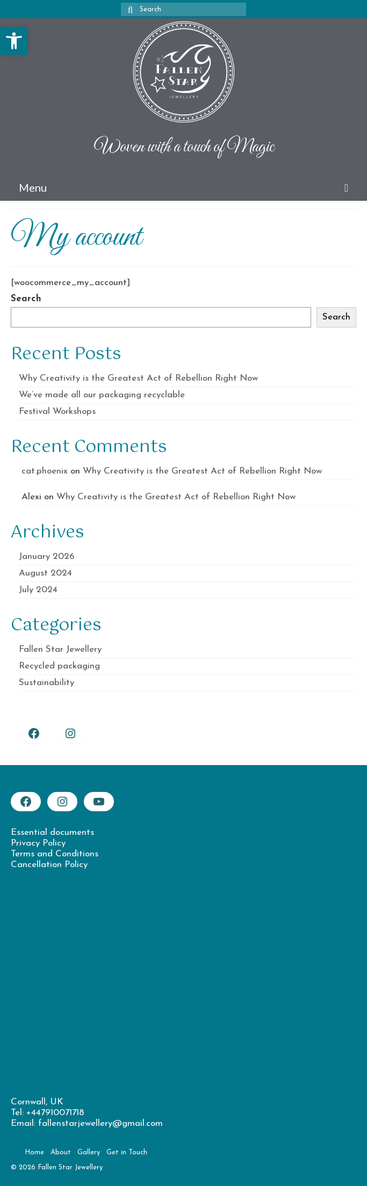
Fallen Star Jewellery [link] (60, 649)
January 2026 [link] (47, 556)
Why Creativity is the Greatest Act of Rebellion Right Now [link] (138, 378)
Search (26, 298)
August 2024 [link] (45, 573)
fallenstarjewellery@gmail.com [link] (100, 1123)
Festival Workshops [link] (57, 411)
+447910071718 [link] (55, 1112)
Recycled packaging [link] (59, 666)
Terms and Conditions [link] (54, 853)
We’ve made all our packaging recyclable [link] (102, 394)
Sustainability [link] (46, 682)
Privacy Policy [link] (38, 843)
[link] (14, 41)
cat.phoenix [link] (44, 471)
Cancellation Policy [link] (49, 864)
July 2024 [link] (38, 589)
